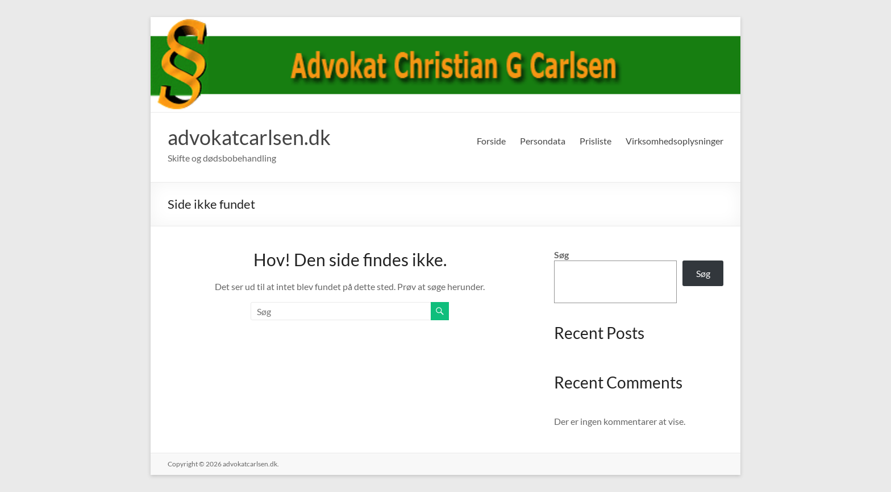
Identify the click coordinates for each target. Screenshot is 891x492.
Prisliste (595, 140)
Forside (491, 140)
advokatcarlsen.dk (249, 137)
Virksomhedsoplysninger (674, 140)
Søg (561, 254)
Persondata (542, 140)
